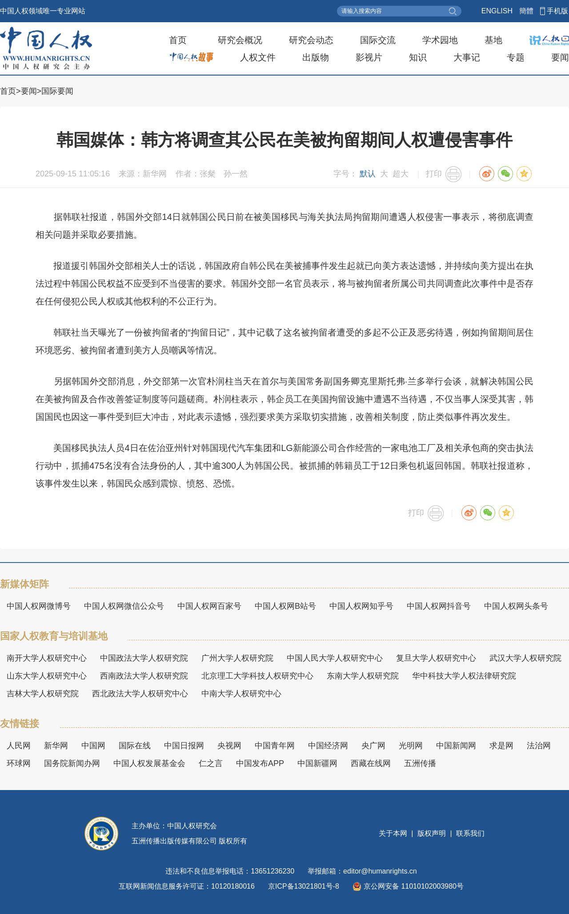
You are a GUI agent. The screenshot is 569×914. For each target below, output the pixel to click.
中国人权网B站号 (285, 606)
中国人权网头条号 (516, 606)
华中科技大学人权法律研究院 (464, 675)
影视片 (369, 57)
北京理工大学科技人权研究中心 (257, 675)
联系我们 (469, 833)
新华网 (56, 745)
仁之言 (211, 763)
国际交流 (378, 40)
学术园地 (440, 40)
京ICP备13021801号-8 (303, 886)
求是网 (501, 745)
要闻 (560, 57)
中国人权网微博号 (39, 606)
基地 (493, 40)
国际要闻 (57, 91)
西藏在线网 (371, 763)
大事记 (466, 57)
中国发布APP (260, 763)
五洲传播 (420, 763)
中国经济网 (328, 745)
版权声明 (432, 833)
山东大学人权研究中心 (47, 675)
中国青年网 (275, 745)
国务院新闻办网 (72, 763)
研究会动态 (311, 40)
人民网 (19, 745)
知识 (418, 57)
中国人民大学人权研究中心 (335, 658)
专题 (516, 57)
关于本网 (394, 833)
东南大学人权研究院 (363, 675)
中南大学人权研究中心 (241, 693)
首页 (178, 40)
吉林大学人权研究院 (43, 693)
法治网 (539, 745)
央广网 (373, 745)
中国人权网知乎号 (361, 606)
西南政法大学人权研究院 (144, 675)
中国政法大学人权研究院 (144, 658)
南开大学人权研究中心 (47, 658)
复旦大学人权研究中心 (436, 658)
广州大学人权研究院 (237, 658)
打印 (434, 173)
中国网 (93, 745)
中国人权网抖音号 (439, 606)
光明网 (411, 745)
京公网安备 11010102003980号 (408, 886)
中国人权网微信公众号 (124, 606)
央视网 (229, 745)
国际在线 (135, 745)
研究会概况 (240, 40)
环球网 (19, 763)
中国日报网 (184, 745)
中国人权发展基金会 (149, 763)
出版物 (315, 57)
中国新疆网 (317, 763)
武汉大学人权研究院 (525, 658)
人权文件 (258, 57)
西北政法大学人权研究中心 (140, 693)
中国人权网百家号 (209, 606)
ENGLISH (497, 11)
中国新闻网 (456, 745)
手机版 (557, 11)
